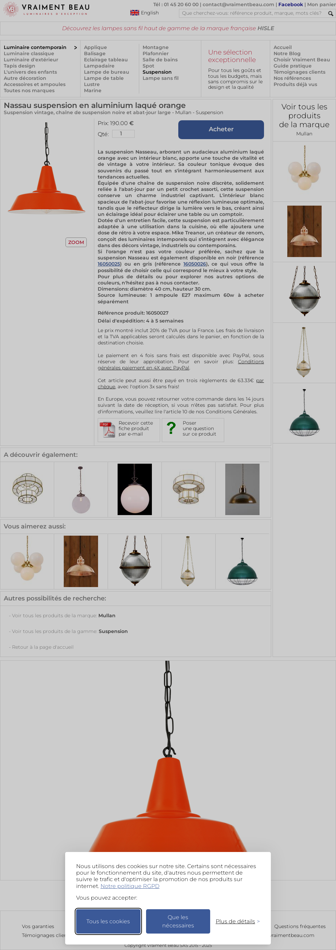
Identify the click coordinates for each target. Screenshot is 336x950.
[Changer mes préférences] (234, 921)
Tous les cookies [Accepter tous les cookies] (108, 921)
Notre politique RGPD (129, 886)
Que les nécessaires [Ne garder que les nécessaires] (178, 921)
